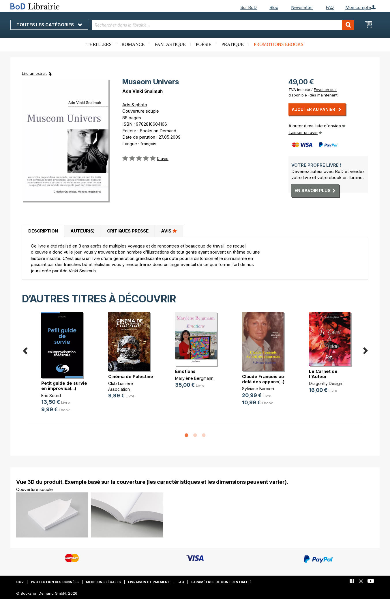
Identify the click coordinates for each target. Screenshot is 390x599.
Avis (169, 231)
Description (43, 231)
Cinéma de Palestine (130, 376)
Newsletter (302, 7)
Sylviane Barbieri (258, 388)
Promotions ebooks (278, 44)
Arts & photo (134, 104)
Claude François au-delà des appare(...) (264, 379)
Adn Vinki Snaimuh (142, 91)
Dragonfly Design (325, 383)
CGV (20, 582)
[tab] (43, 231)
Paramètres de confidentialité (221, 582)
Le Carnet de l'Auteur (323, 374)
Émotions (185, 371)
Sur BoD (248, 7)
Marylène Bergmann (194, 378)
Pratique (233, 44)
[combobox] (223, 25)
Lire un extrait (34, 73)
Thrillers (99, 44)
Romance (133, 44)
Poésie (203, 44)
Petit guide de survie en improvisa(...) (64, 385)
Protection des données (55, 582)
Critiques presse (128, 231)
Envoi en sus (325, 89)
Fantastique (170, 44)
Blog (273, 7)
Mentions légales (103, 582)
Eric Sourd (51, 395)
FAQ (330, 7)
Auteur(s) (82, 231)
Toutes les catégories (49, 24)
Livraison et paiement (149, 582)
